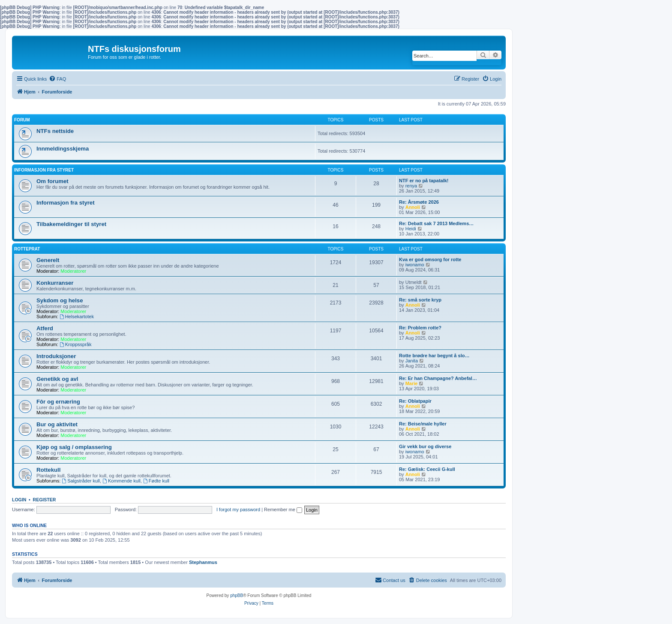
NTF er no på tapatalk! (424, 180)
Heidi (410, 228)
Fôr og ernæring (58, 401)
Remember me (283, 509)
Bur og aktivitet (57, 424)
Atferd (44, 328)
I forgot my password (238, 509)
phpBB (236, 595)
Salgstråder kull (81, 480)
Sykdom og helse (59, 300)
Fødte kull (156, 480)
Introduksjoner (56, 356)
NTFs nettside (55, 131)
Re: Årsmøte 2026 (419, 202)
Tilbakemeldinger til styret (71, 224)
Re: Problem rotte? (420, 327)
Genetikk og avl (57, 379)
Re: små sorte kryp (420, 299)
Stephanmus (203, 562)
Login (19, 499)
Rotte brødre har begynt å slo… (434, 355)
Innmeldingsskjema (62, 148)
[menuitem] (57, 79)
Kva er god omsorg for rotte (430, 259)
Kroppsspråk (76, 344)
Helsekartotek (77, 316)
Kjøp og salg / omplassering (74, 447)
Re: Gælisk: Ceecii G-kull (427, 469)
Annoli (412, 207)
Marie (411, 383)
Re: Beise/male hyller (423, 423)
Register (44, 499)
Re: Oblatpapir (415, 401)
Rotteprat (27, 249)
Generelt (48, 260)
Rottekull (48, 470)
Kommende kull (121, 480)
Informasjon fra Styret (44, 170)
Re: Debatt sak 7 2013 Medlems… (436, 223)
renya (411, 185)
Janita (411, 360)
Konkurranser (54, 283)
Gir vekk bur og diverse (425, 446)
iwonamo (414, 264)
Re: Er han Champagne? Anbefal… (438, 378)
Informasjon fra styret (65, 202)
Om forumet (52, 181)
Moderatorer (73, 271)
